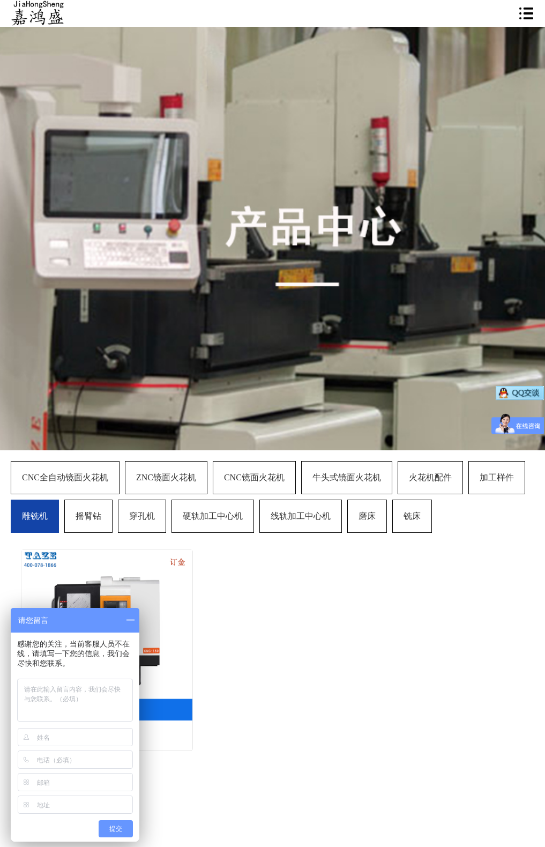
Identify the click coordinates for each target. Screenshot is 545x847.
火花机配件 (430, 477)
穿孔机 (142, 516)
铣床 (412, 516)
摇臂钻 (88, 516)
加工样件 (497, 477)
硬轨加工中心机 (213, 516)
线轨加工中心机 (301, 516)
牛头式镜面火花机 (346, 477)
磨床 (367, 516)
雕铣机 (35, 516)
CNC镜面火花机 (254, 477)
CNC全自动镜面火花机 (65, 477)
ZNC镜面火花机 (166, 477)
